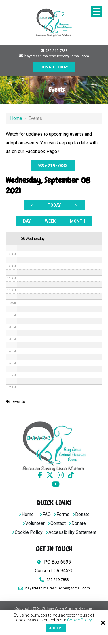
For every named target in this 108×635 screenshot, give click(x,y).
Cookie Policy (79, 620)
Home (16, 118)
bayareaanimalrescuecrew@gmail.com (54, 56)
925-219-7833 (54, 50)
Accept (56, 628)
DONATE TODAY (54, 67)
